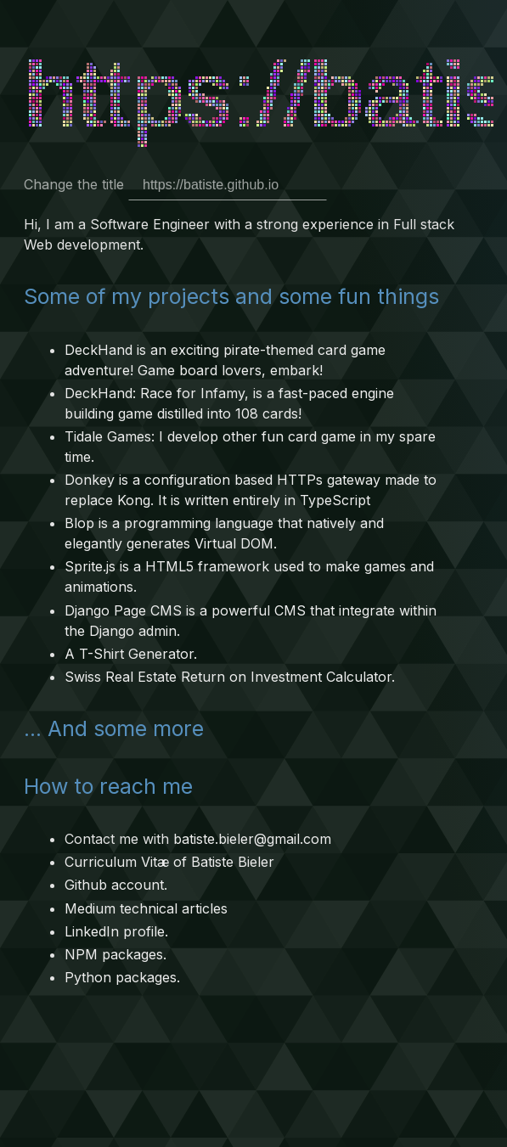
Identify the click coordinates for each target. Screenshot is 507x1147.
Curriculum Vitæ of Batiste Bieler (169, 861)
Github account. (116, 884)
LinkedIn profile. (116, 931)
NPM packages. (115, 954)
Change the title (175, 185)
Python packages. (122, 977)
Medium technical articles (146, 908)
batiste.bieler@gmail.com (252, 838)
